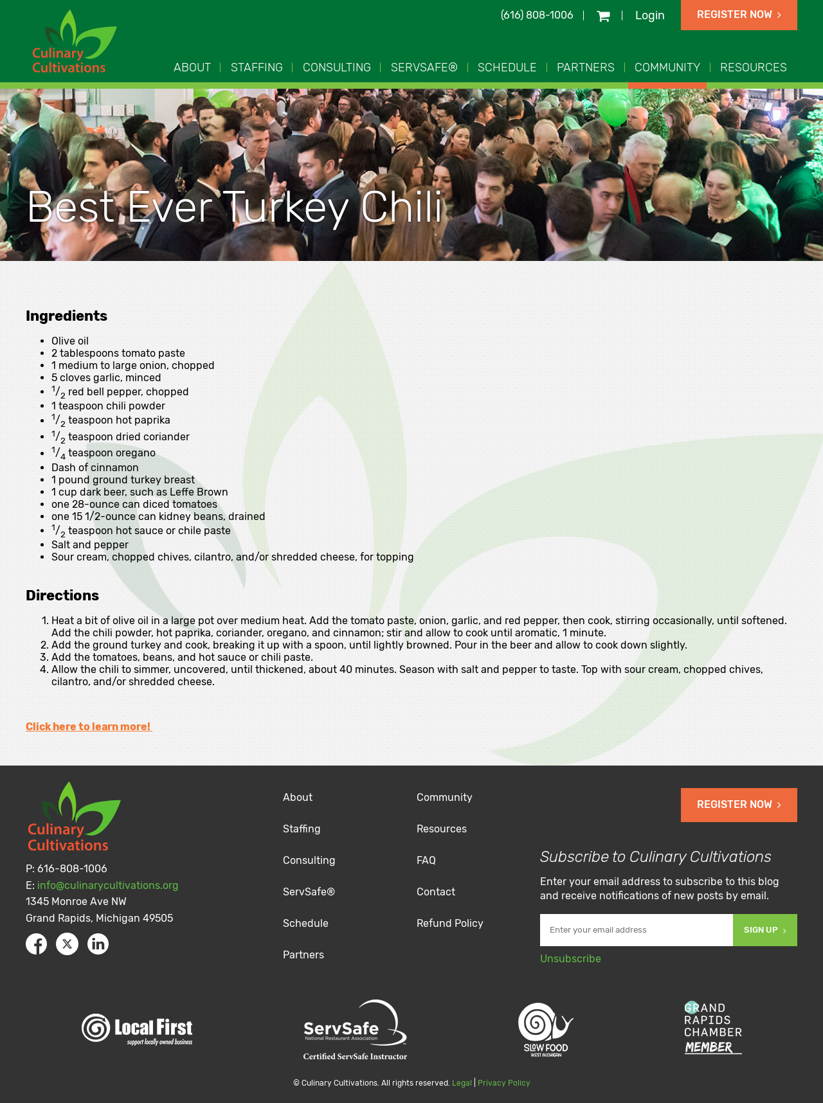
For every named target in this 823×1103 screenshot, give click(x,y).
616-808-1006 (72, 869)
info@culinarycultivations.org (108, 885)
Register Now (739, 14)
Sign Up (765, 930)
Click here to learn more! (89, 727)
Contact (436, 892)
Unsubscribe (570, 959)
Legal (462, 1083)
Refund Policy (450, 923)
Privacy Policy (504, 1083)
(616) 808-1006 (537, 15)
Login (650, 15)
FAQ (426, 860)
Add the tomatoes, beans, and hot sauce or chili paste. (182, 657)
